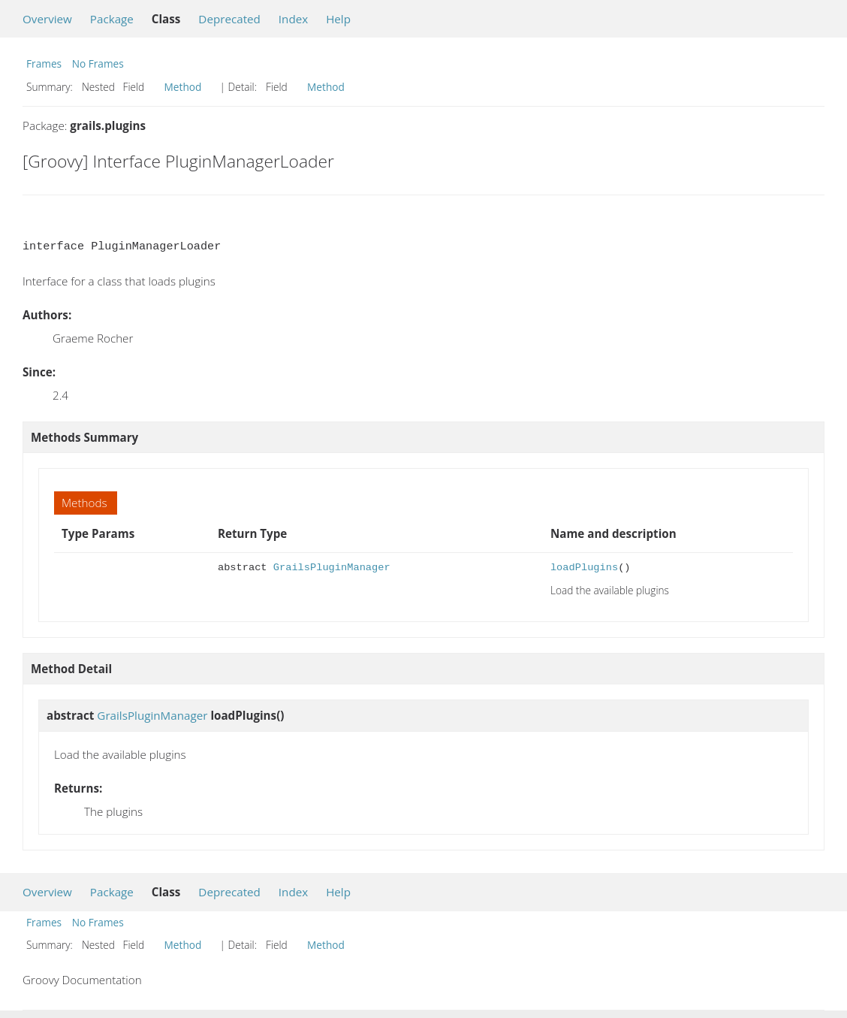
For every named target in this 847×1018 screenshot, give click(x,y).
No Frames (98, 63)
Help (338, 18)
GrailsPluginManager (331, 567)
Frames (44, 63)
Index (293, 18)
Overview (47, 18)
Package (112, 18)
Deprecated (229, 18)
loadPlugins (584, 567)
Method (183, 87)
